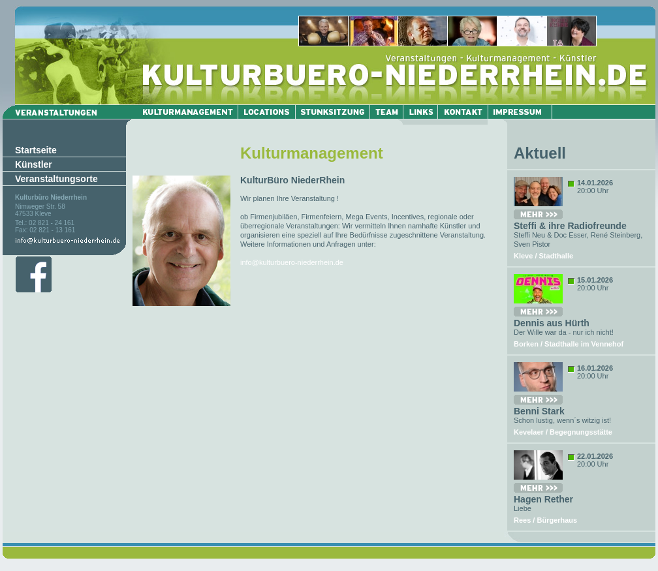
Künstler (33, 164)
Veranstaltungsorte (56, 179)
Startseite (36, 150)
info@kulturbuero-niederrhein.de (291, 262)
